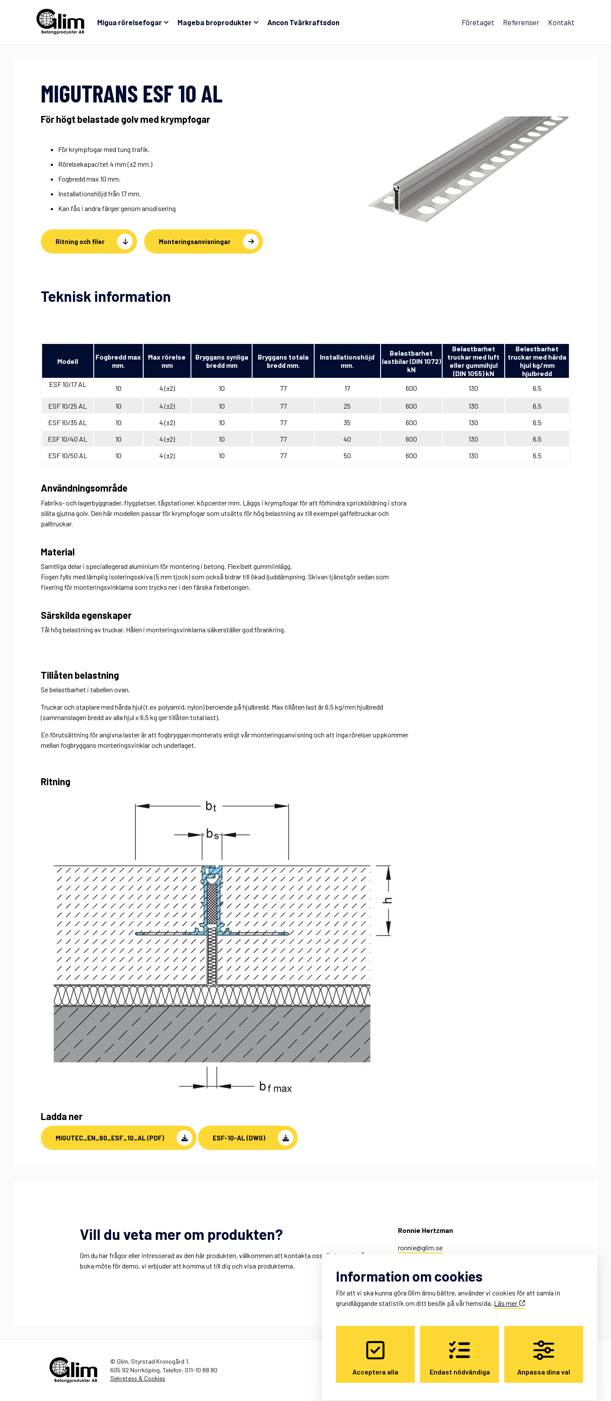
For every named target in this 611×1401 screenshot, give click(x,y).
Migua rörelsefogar (129, 22)
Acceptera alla (375, 1350)
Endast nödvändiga (460, 1350)
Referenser (521, 22)
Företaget (478, 22)
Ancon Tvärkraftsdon (303, 22)
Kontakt (561, 22)
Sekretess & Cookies (137, 1378)
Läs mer (509, 1296)
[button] (119, 1138)
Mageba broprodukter (214, 22)
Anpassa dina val (543, 1350)
